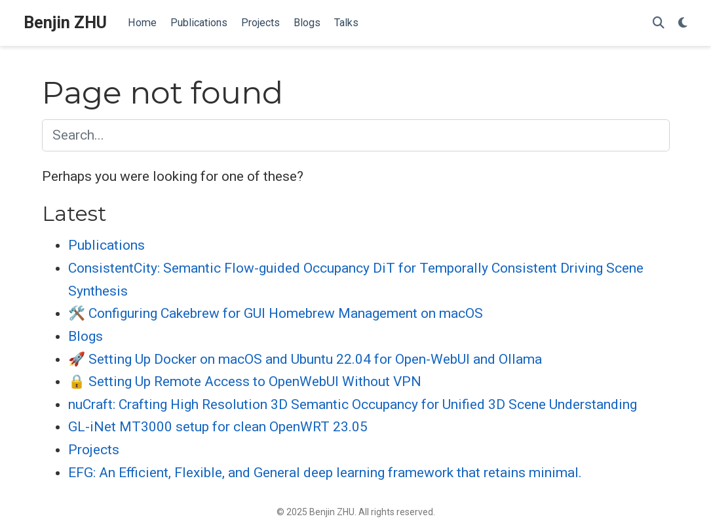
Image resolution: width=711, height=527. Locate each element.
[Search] (658, 23)
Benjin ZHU (65, 22)
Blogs (85, 336)
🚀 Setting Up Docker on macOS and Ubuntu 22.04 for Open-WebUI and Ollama (305, 359)
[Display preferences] (682, 23)
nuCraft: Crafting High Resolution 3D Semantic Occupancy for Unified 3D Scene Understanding (352, 404)
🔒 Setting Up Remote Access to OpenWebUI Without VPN (244, 381)
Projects (93, 450)
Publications (106, 245)
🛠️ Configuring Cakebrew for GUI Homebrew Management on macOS (275, 313)
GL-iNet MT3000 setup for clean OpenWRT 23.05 (218, 427)
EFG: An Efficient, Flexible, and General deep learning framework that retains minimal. (325, 472)
